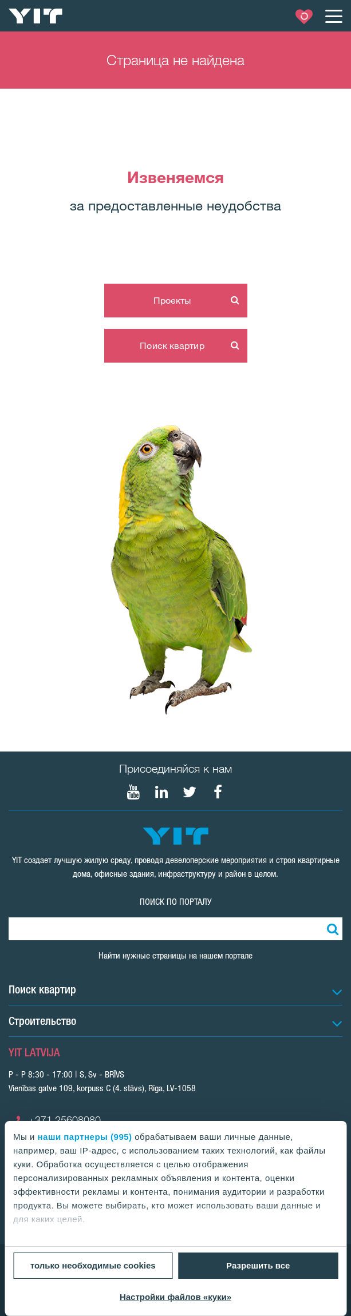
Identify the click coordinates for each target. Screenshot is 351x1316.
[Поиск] (331, 929)
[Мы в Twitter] (189, 792)
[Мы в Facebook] (217, 792)
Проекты (172, 300)
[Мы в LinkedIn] (161, 792)
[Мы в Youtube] (133, 792)
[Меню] (333, 16)
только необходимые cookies (93, 1265)
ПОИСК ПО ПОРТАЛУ (176, 901)
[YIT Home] (35, 16)
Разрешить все (258, 1265)
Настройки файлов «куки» (175, 1297)
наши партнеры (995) (85, 1137)
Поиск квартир (172, 345)
